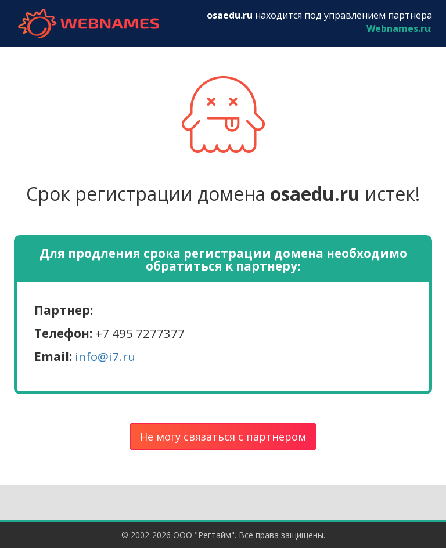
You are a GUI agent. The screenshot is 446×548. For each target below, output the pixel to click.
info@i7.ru (105, 356)
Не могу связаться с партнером (223, 437)
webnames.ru (88, 23)
